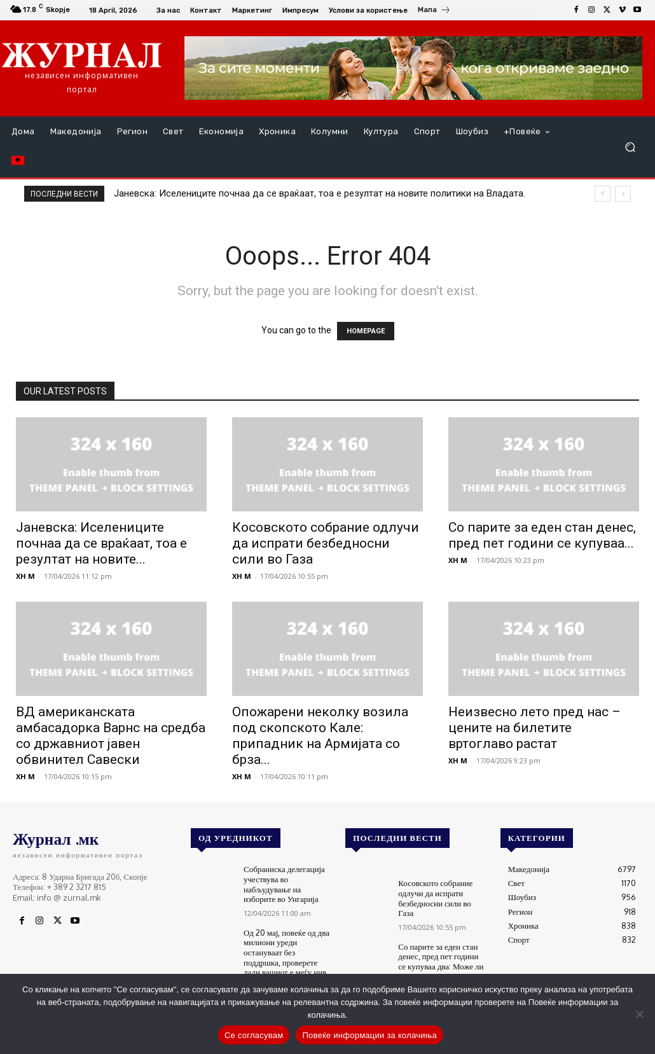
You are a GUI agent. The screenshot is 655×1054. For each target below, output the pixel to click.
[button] (630, 147)
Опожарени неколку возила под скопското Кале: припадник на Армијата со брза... (320, 735)
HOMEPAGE (366, 331)
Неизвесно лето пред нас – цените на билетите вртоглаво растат (534, 727)
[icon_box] (434, 11)
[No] (639, 1014)
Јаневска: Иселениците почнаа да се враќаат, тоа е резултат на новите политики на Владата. (319, 193)
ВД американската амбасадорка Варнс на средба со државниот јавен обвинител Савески (110, 735)
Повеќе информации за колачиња (369, 1035)
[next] (623, 194)
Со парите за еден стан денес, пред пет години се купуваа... (542, 535)
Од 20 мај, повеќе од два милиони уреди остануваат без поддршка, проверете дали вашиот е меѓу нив (286, 952)
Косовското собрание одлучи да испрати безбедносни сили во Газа (325, 543)
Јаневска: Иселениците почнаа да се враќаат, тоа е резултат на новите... (101, 543)
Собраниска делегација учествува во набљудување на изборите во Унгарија (284, 884)
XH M (25, 576)
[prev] (602, 194)
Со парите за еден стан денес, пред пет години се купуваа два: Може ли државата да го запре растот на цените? (440, 966)
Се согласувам (254, 1035)
